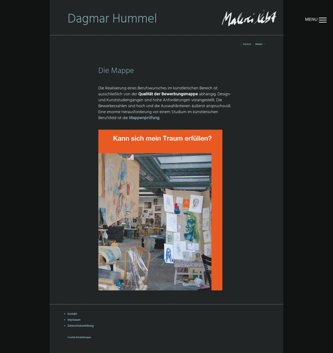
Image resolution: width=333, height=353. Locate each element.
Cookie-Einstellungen (79, 337)
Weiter (260, 44)
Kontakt (72, 314)
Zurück (245, 44)
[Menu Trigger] (301, 19)
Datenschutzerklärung (80, 326)
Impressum (74, 320)
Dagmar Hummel (112, 19)
